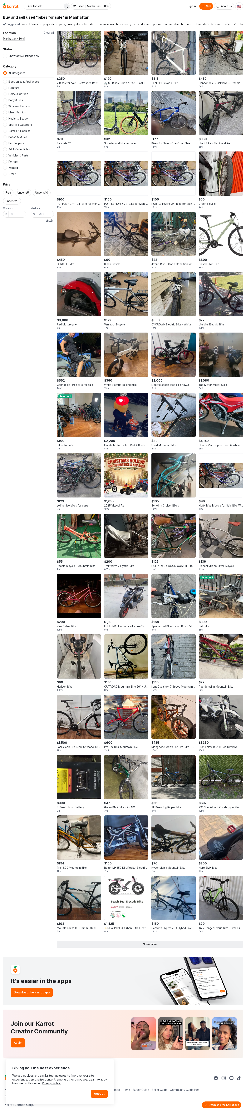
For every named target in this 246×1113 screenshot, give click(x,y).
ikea (24, 24)
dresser (145, 24)
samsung (125, 24)
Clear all (49, 32)
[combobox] (44, 6)
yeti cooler (80, 24)
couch (190, 24)
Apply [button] (49, 220)
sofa (136, 24)
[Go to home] (10, 6)
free (198, 24)
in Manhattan (77, 17)
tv (182, 24)
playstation (50, 24)
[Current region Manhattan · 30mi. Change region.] (14, 39)
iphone (157, 24)
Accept (99, 1094)
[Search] (66, 6)
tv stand (216, 24)
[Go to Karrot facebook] (216, 1078)
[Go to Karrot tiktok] (239, 1078)
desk (206, 24)
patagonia (65, 24)
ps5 (234, 24)
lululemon (35, 24)
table (227, 24)
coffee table (171, 24)
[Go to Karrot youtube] (231, 1078)
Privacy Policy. (51, 1083)
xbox (93, 24)
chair (242, 24)
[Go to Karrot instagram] (223, 1078)
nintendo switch (108, 24)
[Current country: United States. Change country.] (239, 6)
